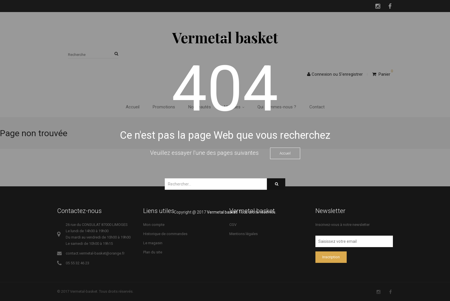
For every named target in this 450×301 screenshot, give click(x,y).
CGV (232, 224)
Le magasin (152, 243)
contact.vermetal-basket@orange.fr (95, 253)
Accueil (285, 153)
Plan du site (152, 252)
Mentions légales (243, 234)
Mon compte (153, 224)
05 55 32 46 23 (77, 263)
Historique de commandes (165, 234)
